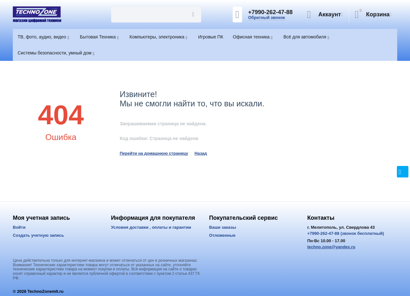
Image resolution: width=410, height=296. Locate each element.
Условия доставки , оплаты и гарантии (151, 227)
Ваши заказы (222, 227)
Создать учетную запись (38, 235)
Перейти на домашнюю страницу (154, 153)
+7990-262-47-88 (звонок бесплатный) (345, 233)
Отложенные (222, 235)
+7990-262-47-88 (270, 12)
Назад (200, 153)
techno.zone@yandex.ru (331, 246)
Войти (19, 227)
